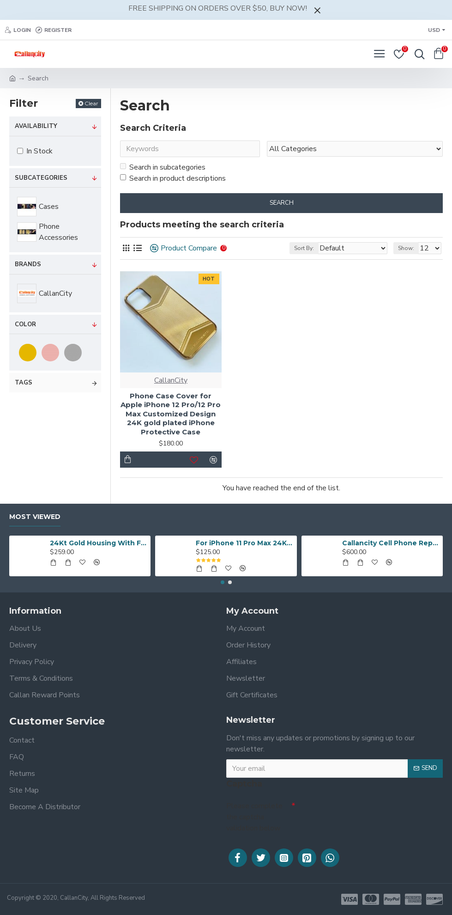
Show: (406, 249)
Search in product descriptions (173, 179)
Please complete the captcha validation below (254, 816)
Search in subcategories (162, 168)
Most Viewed (34, 516)
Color (25, 324)
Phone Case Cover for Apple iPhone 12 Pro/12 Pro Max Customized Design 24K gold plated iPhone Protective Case (171, 414)
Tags (23, 382)
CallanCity (170, 381)
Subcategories (41, 178)
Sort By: (304, 249)
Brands (28, 264)
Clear (91, 103)
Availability (36, 126)
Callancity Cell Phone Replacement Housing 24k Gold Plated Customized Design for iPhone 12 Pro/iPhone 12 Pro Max (391, 542)
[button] (222, 582)
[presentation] (360, 813)
